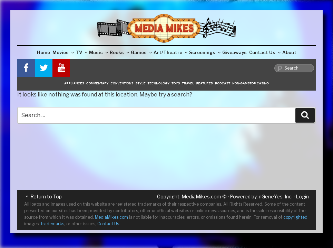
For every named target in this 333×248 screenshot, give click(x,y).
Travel (188, 83)
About (289, 52)
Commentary (97, 83)
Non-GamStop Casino (250, 83)
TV (81, 52)
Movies (63, 52)
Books (119, 52)
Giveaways (234, 52)
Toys (176, 83)
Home (43, 52)
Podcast (222, 83)
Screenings (205, 52)
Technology (159, 83)
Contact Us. (108, 223)
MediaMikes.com (201, 196)
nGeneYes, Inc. (276, 196)
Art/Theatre (170, 52)
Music (98, 52)
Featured (204, 83)
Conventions (122, 83)
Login (302, 196)
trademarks (52, 223)
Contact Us (265, 52)
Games (141, 52)
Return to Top (46, 196)
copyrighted (295, 217)
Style (141, 83)
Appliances (74, 83)
